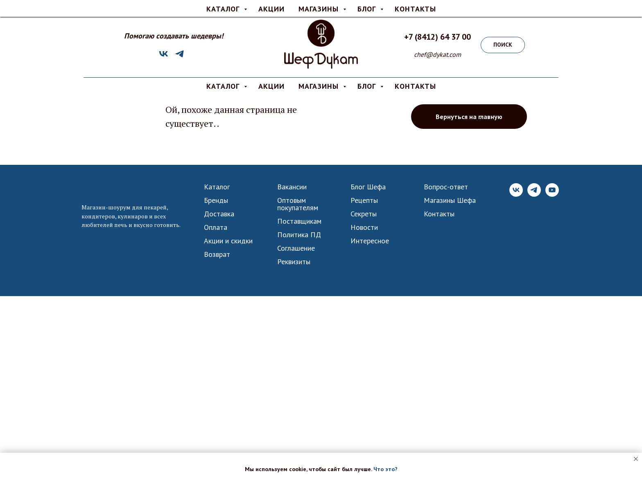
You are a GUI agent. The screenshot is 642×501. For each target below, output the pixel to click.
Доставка (267, 6)
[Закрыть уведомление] (636, 459)
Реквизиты (293, 261)
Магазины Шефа (450, 200)
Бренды (216, 200)
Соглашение (296, 248)
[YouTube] (552, 194)
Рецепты (364, 200)
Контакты (439, 214)
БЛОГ (367, 86)
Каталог (217, 187)
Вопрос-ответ (370, 6)
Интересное (369, 241)
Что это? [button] (385, 469)
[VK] (163, 56)
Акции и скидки (228, 241)
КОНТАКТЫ (415, 86)
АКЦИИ (271, 86)
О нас (332, 6)
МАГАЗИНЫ (319, 86)
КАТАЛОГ (224, 86)
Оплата (302, 6)
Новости (364, 227)
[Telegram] (179, 56)
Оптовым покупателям (297, 204)
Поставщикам (299, 221)
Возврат (217, 254)
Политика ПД (299, 234)
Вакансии (292, 187)
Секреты (363, 214)
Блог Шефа (368, 187)
